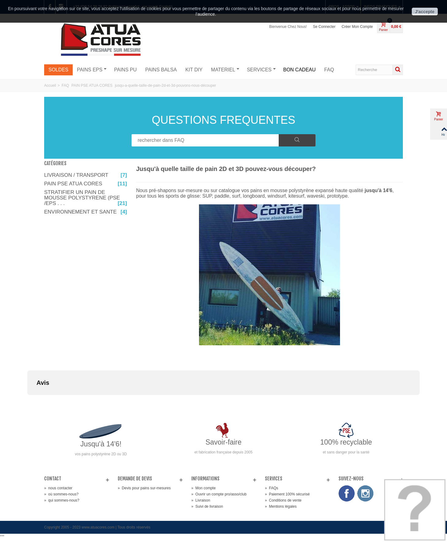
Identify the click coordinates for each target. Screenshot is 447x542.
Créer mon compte (357, 27)
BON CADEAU (299, 69)
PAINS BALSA (161, 69)
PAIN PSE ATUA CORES (85, 184)
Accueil (50, 85)
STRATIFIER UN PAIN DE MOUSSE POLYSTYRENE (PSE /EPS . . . (85, 198)
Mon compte (203, 488)
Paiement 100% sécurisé (287, 494)
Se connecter (324, 27)
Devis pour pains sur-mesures (144, 488)
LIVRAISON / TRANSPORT (85, 175)
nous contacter (58, 488)
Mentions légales (280, 506)
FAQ (329, 69)
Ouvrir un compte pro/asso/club (218, 494)
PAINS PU (125, 69)
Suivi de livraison (207, 506)
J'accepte (424, 11)
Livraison (200, 500)
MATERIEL (225, 69)
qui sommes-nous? (61, 500)
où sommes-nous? (61, 494)
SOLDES (58, 69)
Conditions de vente (283, 500)
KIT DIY (194, 69)
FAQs (271, 488)
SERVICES (261, 69)
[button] (27, 401)
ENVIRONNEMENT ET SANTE (85, 212)
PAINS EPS (92, 69)
